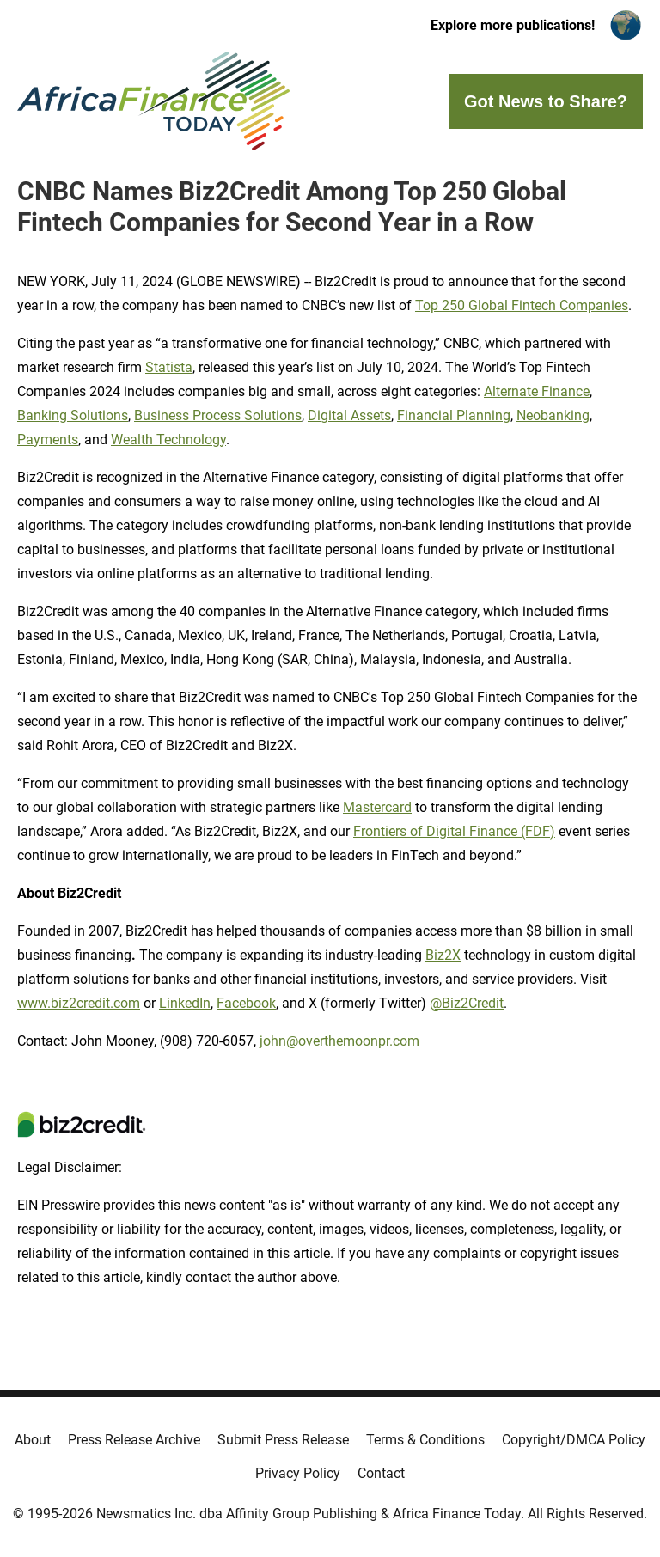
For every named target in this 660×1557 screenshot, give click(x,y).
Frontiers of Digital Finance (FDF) (454, 831)
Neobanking (553, 415)
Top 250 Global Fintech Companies (521, 305)
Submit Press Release (283, 1440)
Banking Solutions (72, 415)
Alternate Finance (537, 391)
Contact (381, 1473)
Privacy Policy (297, 1473)
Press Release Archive (134, 1440)
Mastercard (377, 807)
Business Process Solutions (218, 415)
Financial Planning (453, 415)
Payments (47, 439)
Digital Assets (349, 415)
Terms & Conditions (425, 1440)
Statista (168, 367)
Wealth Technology (168, 439)
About (33, 1440)
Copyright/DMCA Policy (573, 1440)
